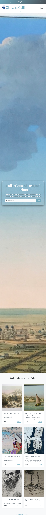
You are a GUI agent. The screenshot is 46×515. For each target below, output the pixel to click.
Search (39, 200)
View (18, 421)
